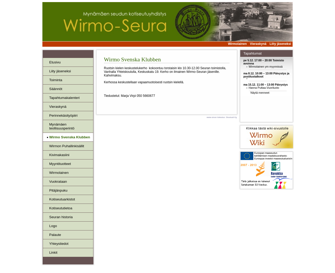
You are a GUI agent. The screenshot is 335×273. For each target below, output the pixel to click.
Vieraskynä (258, 44)
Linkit (53, 252)
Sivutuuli (230, 117)
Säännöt (55, 89)
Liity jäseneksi (280, 44)
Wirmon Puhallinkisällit (66, 146)
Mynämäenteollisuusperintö (61, 126)
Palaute (55, 235)
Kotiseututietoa (60, 208)
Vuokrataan (58, 181)
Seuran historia (61, 217)
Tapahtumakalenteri (64, 98)
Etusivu (55, 62)
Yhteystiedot (58, 244)
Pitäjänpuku (58, 190)
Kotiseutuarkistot (62, 199)
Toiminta (55, 80)
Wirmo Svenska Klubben (69, 137)
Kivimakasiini (59, 155)
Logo (53, 226)
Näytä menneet (259, 92)
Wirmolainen (237, 44)
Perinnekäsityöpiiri (63, 115)
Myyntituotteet (60, 164)
